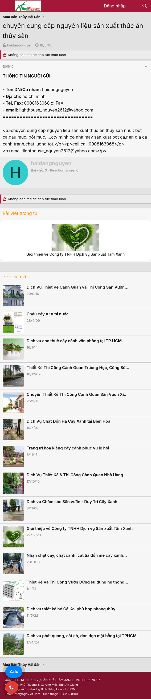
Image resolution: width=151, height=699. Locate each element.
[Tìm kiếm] (144, 6)
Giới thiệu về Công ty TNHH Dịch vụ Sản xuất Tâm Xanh (75, 254)
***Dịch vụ (15, 276)
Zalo (13, 671)
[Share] (146, 66)
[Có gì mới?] (133, 6)
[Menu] (7, 6)
